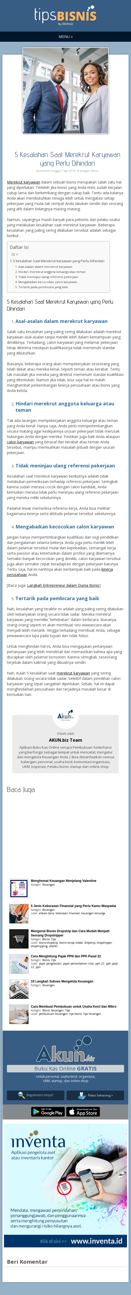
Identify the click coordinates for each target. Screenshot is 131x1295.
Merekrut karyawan (23, 182)
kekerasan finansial (68, 913)
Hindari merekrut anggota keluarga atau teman (52, 272)
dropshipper (104, 942)
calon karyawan (20, 441)
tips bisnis (75, 1014)
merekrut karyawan (73, 673)
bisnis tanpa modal (71, 942)
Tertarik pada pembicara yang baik (43, 287)
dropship (89, 942)
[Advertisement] (65, 834)
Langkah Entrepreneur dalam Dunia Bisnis (63, 585)
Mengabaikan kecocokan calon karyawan (47, 282)
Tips (53, 939)
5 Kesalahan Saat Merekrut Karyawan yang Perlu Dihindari (67, 158)
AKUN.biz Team (65, 740)
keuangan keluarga (93, 913)
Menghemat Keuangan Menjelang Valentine (63, 881)
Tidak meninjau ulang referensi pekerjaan (48, 277)
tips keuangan (92, 1014)
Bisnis (95, 171)
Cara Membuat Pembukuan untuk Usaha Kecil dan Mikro (73, 1006)
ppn (38, 967)
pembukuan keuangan (53, 1014)
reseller (53, 946)
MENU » (66, 36)
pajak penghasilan (50, 963)
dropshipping (39, 946)
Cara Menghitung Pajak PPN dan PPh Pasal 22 (66, 956)
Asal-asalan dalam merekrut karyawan (45, 267)
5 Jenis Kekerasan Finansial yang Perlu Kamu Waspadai (73, 906)
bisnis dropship (48, 942)
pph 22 (99, 963)
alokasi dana (46, 913)
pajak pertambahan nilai (78, 963)
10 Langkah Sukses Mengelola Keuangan (62, 981)
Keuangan (48, 884)
